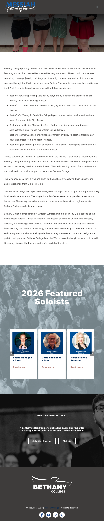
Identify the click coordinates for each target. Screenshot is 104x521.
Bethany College (51, 508)
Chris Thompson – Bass (51, 359)
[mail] (55, 515)
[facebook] (42, 515)
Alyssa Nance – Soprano (80, 359)
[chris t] (52, 333)
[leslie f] (23, 333)
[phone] (62, 515)
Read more (19, 367)
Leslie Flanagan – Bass (22, 359)
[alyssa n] (81, 333)
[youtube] (48, 515)
